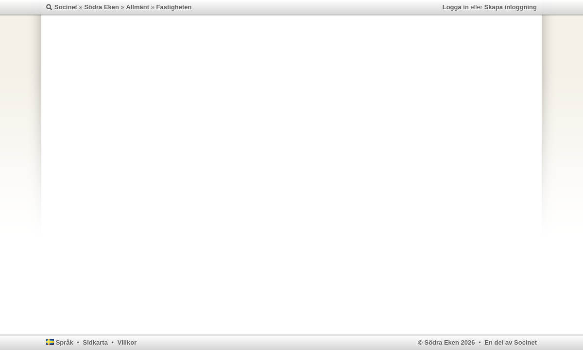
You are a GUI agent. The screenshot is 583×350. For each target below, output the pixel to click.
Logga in (456, 7)
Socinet (65, 7)
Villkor (127, 342)
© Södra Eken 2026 (446, 342)
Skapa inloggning (510, 7)
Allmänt (137, 7)
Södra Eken (101, 7)
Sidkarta (95, 342)
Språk (64, 342)
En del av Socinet (510, 342)
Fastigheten (174, 7)
